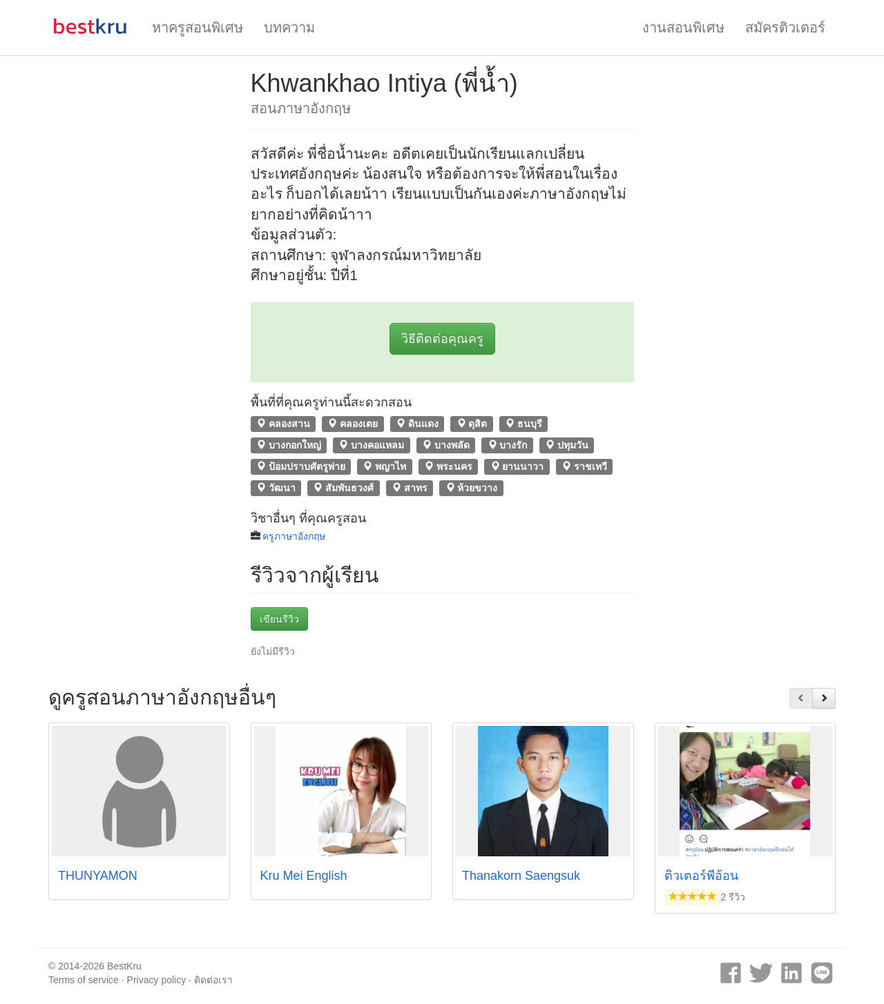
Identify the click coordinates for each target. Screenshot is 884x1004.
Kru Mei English (303, 876)
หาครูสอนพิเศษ (197, 27)
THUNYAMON (97, 876)
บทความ (289, 27)
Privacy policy (156, 979)
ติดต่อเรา (213, 979)
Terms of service (83, 979)
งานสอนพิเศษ (683, 27)
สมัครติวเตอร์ (785, 27)
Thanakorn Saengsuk (521, 876)
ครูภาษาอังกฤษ (293, 536)
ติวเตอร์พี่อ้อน (701, 876)
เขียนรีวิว (279, 618)
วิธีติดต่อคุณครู (442, 339)
